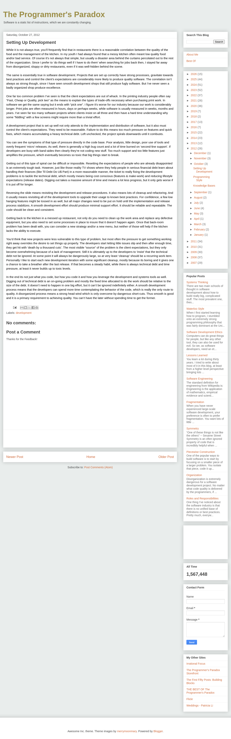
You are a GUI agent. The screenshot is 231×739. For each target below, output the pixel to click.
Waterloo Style (195, 308)
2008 (194, 257)
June (197, 208)
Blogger (158, 731)
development (23, 312)
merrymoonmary (127, 731)
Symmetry (192, 428)
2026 (194, 74)
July (197, 202)
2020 (194, 106)
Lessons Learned (196, 355)
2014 (194, 137)
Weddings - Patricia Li (199, 705)
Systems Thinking (197, 282)
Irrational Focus (195, 663)
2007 (194, 262)
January (199, 234)
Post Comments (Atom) (98, 467)
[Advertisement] (90, 438)
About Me (192, 54)
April (197, 218)
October (199, 163)
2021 (194, 100)
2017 (194, 121)
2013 (194, 143)
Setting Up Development (202, 170)
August (198, 197)
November (200, 158)
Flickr (189, 699)
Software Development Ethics (204, 332)
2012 (194, 148)
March (198, 224)
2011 (194, 241)
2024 (194, 84)
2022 (194, 95)
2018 (194, 116)
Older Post (166, 457)
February (200, 229)
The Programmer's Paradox (54, 14)
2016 (194, 127)
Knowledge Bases (204, 185)
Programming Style (201, 178)
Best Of (191, 61)
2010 (194, 246)
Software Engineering (199, 378)
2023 (194, 90)
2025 (194, 79)
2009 (194, 252)
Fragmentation (195, 402)
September (201, 192)
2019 (194, 111)
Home (90, 457)
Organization (194, 475)
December (200, 153)
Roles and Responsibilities (202, 498)
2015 (194, 132)
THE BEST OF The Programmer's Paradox (200, 691)
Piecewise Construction (200, 451)
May (197, 213)
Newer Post (14, 457)
